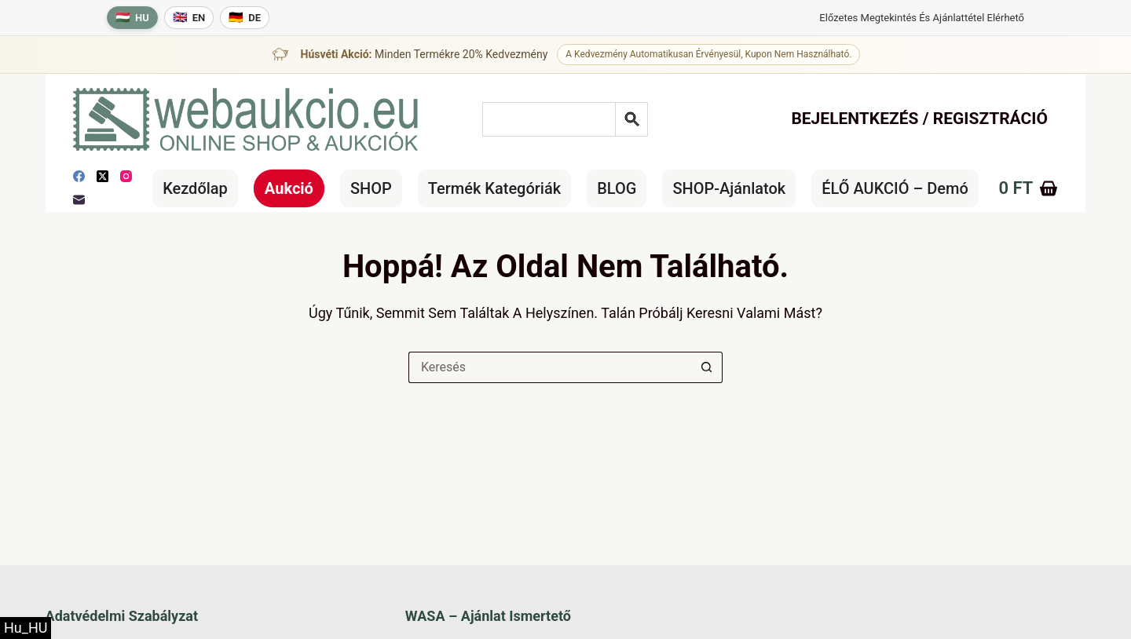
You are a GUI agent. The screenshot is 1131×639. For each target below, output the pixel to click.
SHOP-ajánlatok (728, 188)
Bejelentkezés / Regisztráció (919, 118)
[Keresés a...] (549, 367)
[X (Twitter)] (102, 176)
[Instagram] (126, 176)
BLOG (616, 188)
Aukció (289, 188)
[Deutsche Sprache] (244, 17)
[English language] (189, 17)
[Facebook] (79, 176)
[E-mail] (79, 200)
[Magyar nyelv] (132, 17)
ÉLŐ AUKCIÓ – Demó (895, 188)
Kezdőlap (195, 188)
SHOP (371, 188)
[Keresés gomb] (707, 367)
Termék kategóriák (494, 188)
